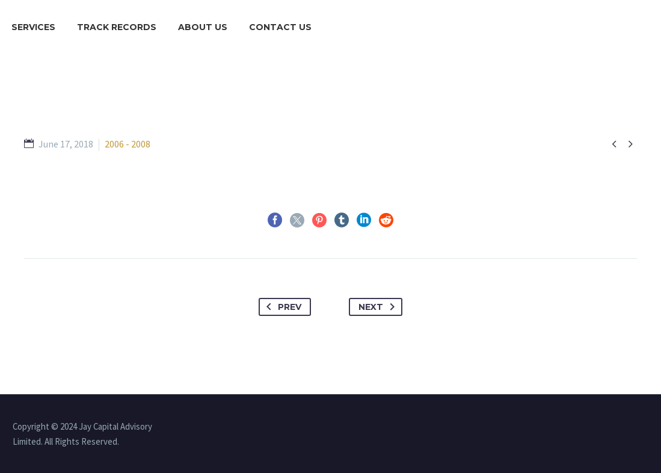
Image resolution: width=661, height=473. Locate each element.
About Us (202, 27)
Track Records (116, 27)
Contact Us (280, 27)
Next (378, 307)
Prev (281, 307)
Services (33, 27)
